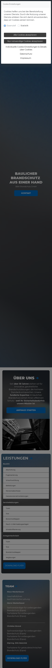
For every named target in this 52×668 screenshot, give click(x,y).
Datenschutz (26, 54)
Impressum (25, 58)
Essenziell (11, 26)
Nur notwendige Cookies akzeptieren (25, 41)
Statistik (24, 26)
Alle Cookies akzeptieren (25, 35)
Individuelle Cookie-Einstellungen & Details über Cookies (26, 48)
